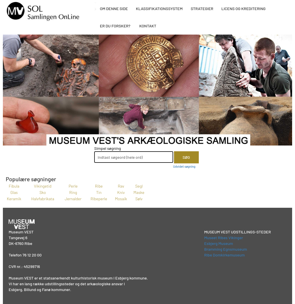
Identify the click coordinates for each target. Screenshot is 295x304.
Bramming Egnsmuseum (225, 249)
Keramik (14, 198)
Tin (99, 192)
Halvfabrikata (42, 198)
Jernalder (73, 198)
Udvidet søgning (184, 166)
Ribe (99, 186)
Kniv (121, 192)
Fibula (14, 186)
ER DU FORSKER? (115, 25)
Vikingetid (43, 186)
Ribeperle (98, 198)
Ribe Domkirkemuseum (224, 254)
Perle (73, 186)
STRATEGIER (202, 8)
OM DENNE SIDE (114, 8)
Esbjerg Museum (218, 243)
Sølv (139, 198)
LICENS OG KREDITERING (243, 8)
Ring (73, 192)
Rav (121, 186)
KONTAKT (147, 25)
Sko (42, 192)
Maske (138, 192)
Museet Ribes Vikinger (223, 237)
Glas (14, 192)
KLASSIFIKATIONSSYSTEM (159, 8)
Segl (139, 186)
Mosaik (121, 198)
